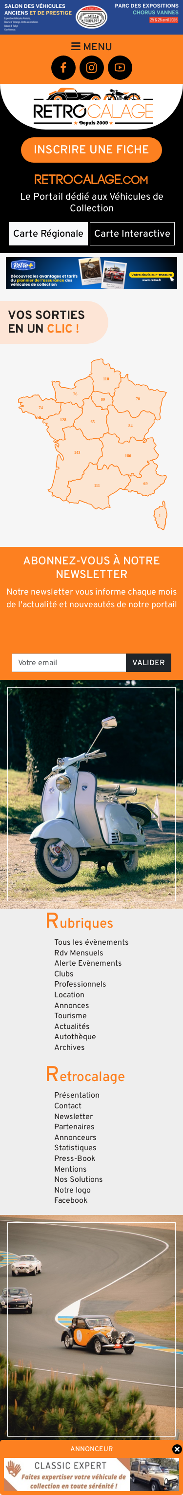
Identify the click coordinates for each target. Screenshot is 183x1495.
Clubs (64, 974)
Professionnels (80, 984)
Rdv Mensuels (78, 953)
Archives (69, 1047)
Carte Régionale (48, 234)
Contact (67, 1106)
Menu (91, 46)
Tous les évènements (91, 942)
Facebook (71, 1200)
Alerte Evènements (88, 963)
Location (69, 995)
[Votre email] (69, 663)
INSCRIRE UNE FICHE (91, 150)
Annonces (71, 1005)
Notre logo (72, 1190)
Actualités (72, 1026)
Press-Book (75, 1158)
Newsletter (73, 1116)
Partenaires (74, 1126)
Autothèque (75, 1036)
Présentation (77, 1095)
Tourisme (70, 1015)
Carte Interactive (132, 234)
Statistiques (75, 1147)
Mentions (70, 1169)
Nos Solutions (78, 1179)
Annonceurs (75, 1137)
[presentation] (92, 631)
